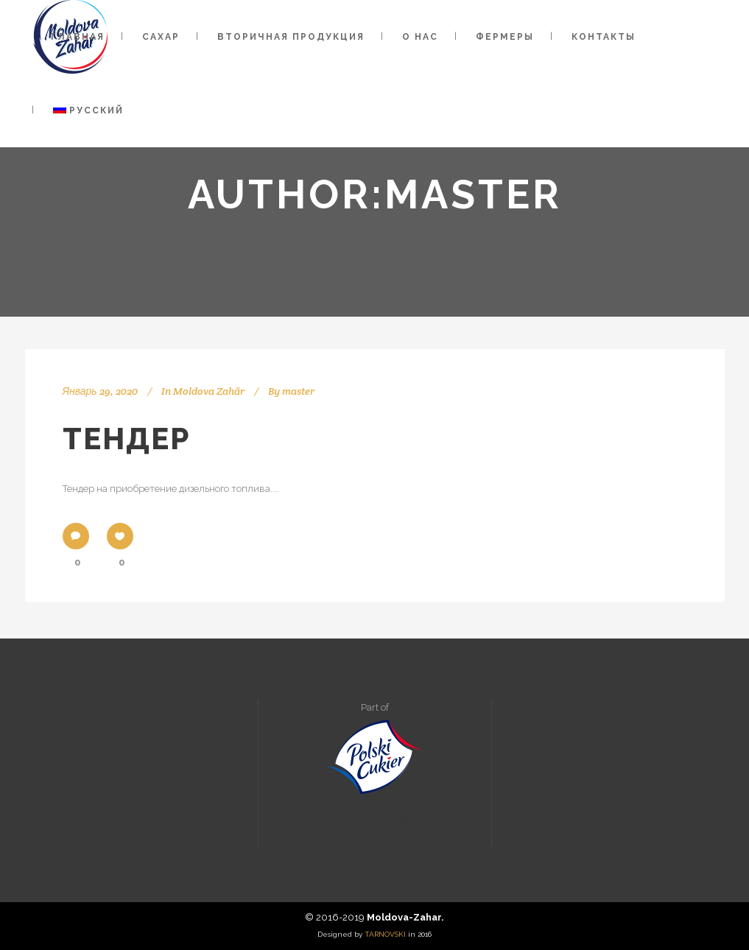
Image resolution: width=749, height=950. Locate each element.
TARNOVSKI (385, 934)
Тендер (126, 438)
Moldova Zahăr (209, 391)
